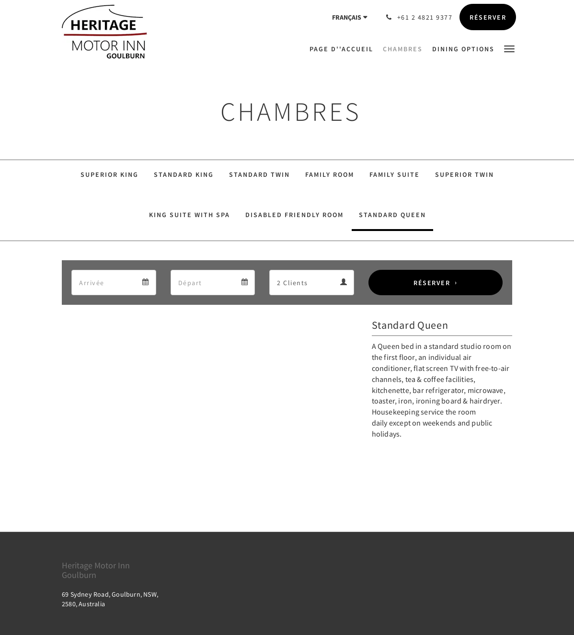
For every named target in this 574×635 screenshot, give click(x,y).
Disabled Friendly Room (294, 214)
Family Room (329, 174)
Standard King (184, 174)
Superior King (109, 174)
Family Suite (394, 174)
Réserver (431, 282)
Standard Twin (259, 174)
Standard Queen (392, 214)
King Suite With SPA (189, 214)
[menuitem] (344, 49)
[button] (509, 48)
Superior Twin (464, 174)
